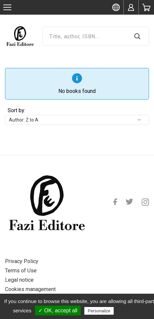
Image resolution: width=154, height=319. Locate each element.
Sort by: (16, 110)
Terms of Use (21, 270)
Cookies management (30, 289)
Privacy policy (131, 310)
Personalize (99, 310)
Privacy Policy (21, 261)
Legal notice (19, 280)
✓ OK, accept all (57, 310)
